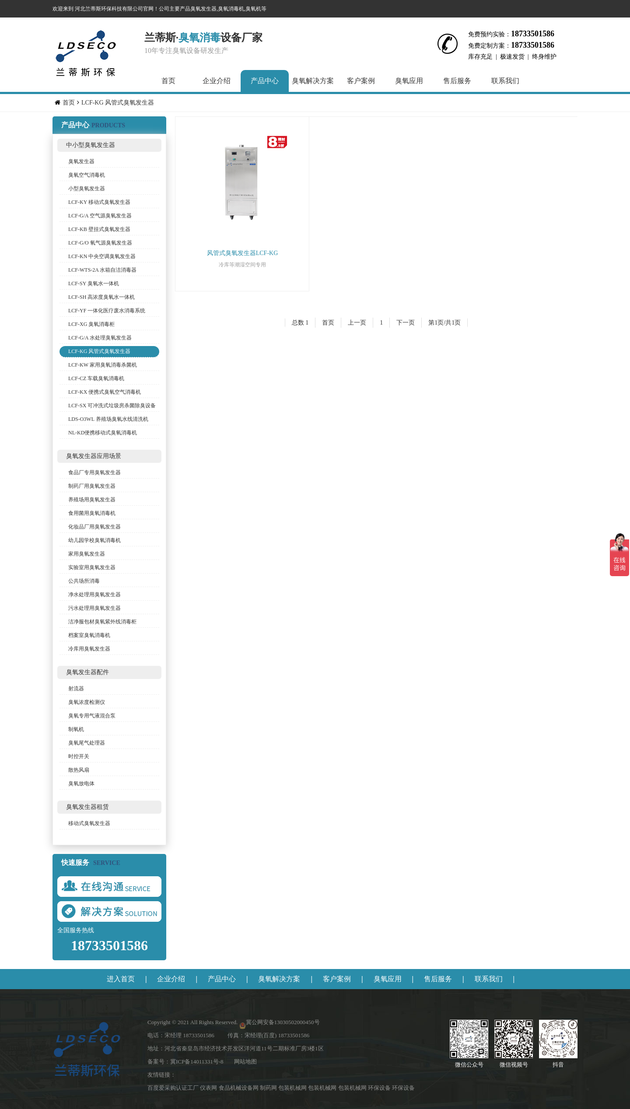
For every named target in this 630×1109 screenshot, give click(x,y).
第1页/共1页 (444, 322)
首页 (168, 80)
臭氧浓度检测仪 (86, 702)
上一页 (357, 322)
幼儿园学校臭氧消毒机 (94, 540)
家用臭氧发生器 (86, 554)
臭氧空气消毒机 (86, 175)
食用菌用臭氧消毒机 (92, 513)
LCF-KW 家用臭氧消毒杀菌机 (102, 365)
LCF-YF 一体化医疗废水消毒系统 (106, 311)
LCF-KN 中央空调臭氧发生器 (102, 256)
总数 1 (300, 322)
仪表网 (209, 1088)
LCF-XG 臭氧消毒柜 (91, 324)
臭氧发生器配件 (87, 672)
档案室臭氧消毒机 (89, 635)
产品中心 (265, 80)
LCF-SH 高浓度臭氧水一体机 (101, 297)
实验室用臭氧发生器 (92, 567)
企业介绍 (217, 80)
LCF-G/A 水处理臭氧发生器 (100, 338)
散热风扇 (78, 770)
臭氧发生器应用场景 (93, 456)
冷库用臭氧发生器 (89, 649)
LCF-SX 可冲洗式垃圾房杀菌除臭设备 (112, 405)
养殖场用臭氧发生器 (92, 500)
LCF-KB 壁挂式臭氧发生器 (99, 229)
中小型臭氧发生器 (90, 145)
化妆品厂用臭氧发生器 (94, 527)
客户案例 (361, 80)
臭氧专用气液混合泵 (92, 716)
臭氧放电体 (81, 783)
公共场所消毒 (84, 581)
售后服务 (457, 80)
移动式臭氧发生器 (89, 823)
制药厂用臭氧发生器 (92, 486)
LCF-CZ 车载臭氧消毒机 (96, 378)
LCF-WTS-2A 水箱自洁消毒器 (102, 270)
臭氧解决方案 (313, 80)
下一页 (405, 322)
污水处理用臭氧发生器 (94, 608)
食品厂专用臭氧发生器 (94, 472)
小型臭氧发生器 (86, 188)
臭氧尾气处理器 (86, 743)
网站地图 (245, 1061)
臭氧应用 (409, 80)
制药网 (269, 1088)
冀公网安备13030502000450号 (283, 1022)
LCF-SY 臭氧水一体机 (93, 283)
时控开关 (78, 756)
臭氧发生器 (81, 161)
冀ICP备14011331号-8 (197, 1061)
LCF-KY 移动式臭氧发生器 (99, 202)
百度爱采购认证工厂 (173, 1088)
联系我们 (505, 80)
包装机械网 (293, 1088)
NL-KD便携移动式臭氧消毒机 (102, 433)
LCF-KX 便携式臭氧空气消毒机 (104, 392)
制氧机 (76, 729)
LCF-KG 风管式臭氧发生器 (117, 102)
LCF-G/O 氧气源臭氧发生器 (100, 243)
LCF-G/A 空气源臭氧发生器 (100, 216)
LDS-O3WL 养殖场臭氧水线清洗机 (108, 419)
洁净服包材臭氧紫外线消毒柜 (102, 622)
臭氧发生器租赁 (87, 807)
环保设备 (380, 1088)
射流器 (76, 689)
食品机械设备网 (239, 1088)
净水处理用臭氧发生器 (94, 594)
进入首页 (121, 979)
